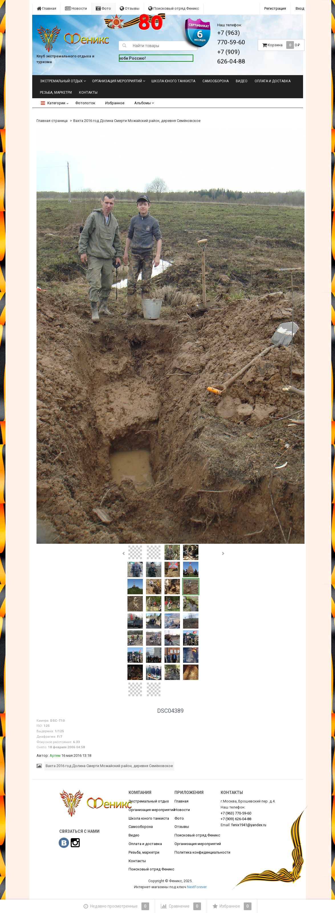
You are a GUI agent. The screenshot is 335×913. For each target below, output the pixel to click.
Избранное (114, 103)
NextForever (197, 887)
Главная (46, 8)
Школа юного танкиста (173, 81)
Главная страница (52, 121)
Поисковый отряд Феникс (173, 8)
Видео (241, 81)
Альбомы (144, 103)
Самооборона (215, 81)
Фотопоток (85, 103)
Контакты (88, 93)
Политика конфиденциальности (202, 852)
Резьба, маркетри (56, 93)
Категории (53, 103)
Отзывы (129, 8)
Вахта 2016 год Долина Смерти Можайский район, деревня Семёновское (136, 121)
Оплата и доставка (273, 81)
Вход (300, 8)
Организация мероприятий (117, 81)
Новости (76, 8)
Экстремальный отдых (61, 81)
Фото (103, 8)
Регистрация (275, 8)
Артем (55, 755)
